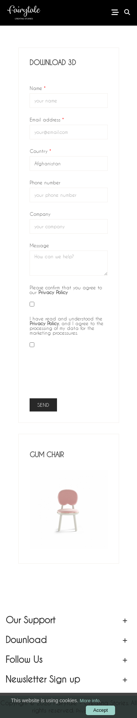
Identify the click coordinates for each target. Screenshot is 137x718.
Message (39, 245)
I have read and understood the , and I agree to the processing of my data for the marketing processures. (66, 325)
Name (38, 87)
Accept (100, 710)
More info (89, 700)
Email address (47, 119)
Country (40, 150)
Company (40, 213)
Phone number (45, 182)
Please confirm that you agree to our (66, 289)
